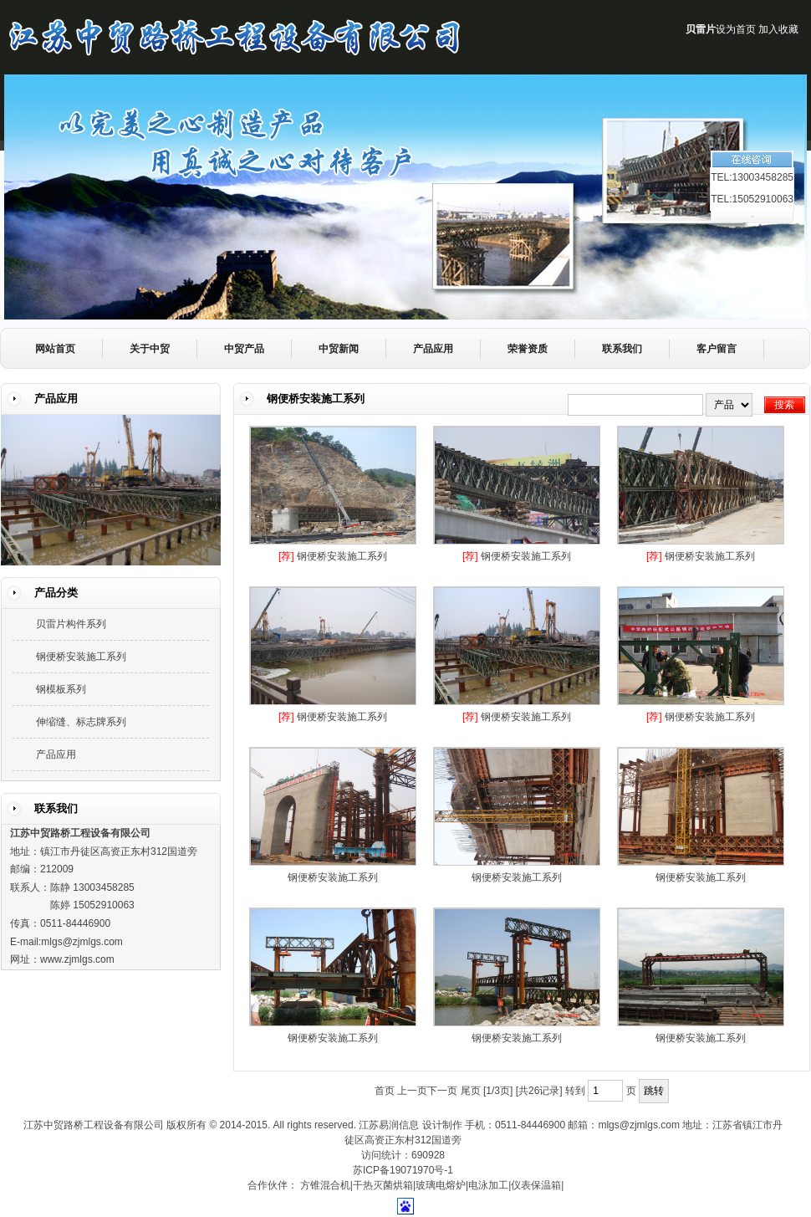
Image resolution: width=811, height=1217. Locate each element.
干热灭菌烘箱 (383, 1185)
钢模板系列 (61, 689)
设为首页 (736, 29)
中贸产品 (244, 349)
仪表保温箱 (536, 1185)
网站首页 (55, 349)
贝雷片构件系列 (71, 624)
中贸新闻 (339, 349)
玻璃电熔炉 (441, 1185)
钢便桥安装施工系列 (342, 556)
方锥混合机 (325, 1185)
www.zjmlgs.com (77, 959)
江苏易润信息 (389, 1125)
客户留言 (716, 349)
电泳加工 (488, 1185)
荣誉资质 (528, 349)
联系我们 (622, 349)
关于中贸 (150, 349)
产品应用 (433, 349)
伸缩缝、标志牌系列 (81, 722)
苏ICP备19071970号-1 (403, 1170)
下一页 (442, 1091)
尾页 (471, 1091)
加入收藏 (778, 29)
